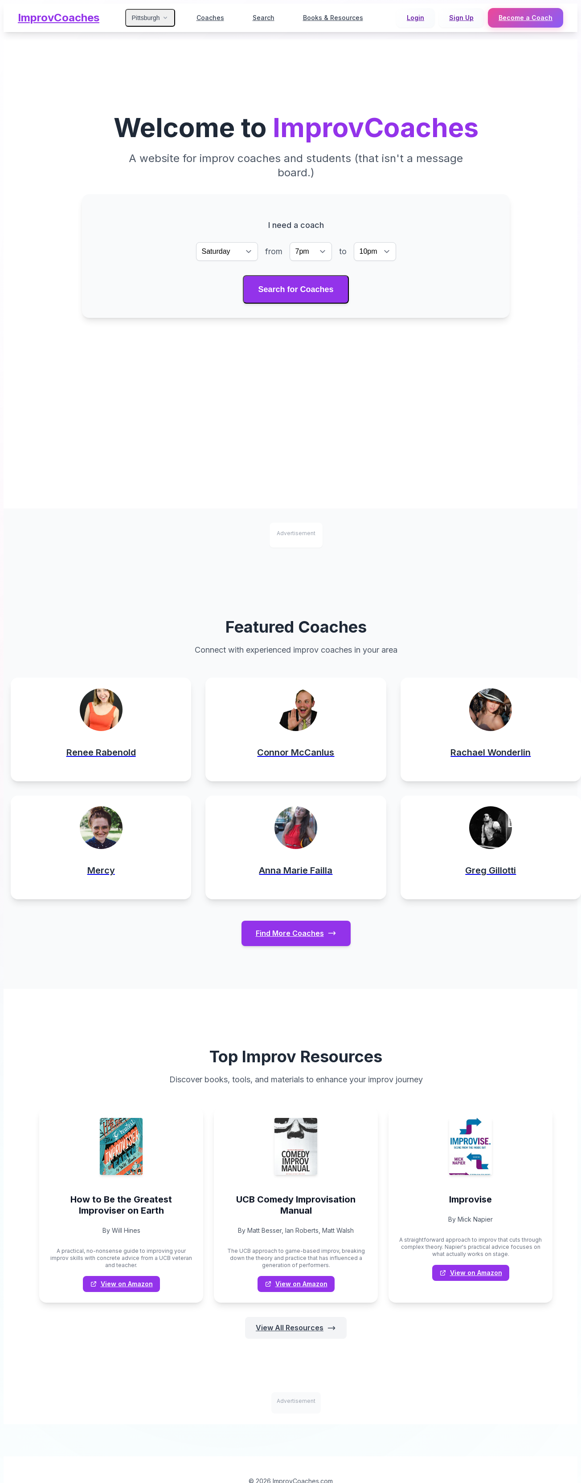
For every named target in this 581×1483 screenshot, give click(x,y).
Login (415, 17)
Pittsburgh (149, 17)
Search (263, 17)
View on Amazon (121, 1284)
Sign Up (461, 17)
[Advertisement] (296, 384)
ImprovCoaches (58, 17)
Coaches (210, 17)
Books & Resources (333, 17)
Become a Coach (525, 17)
